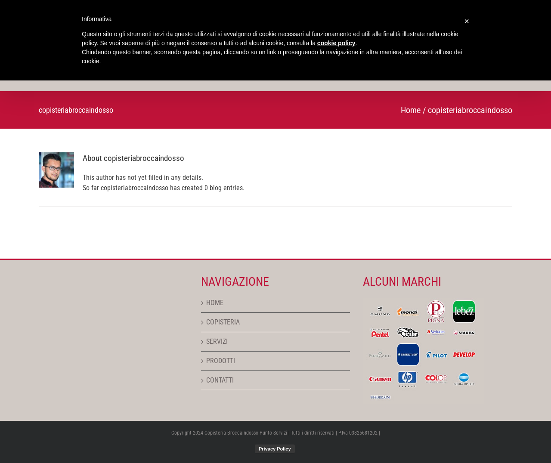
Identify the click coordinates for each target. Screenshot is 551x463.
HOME (214, 303)
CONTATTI (220, 380)
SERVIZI (217, 341)
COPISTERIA (223, 322)
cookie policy (336, 43)
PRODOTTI (220, 361)
